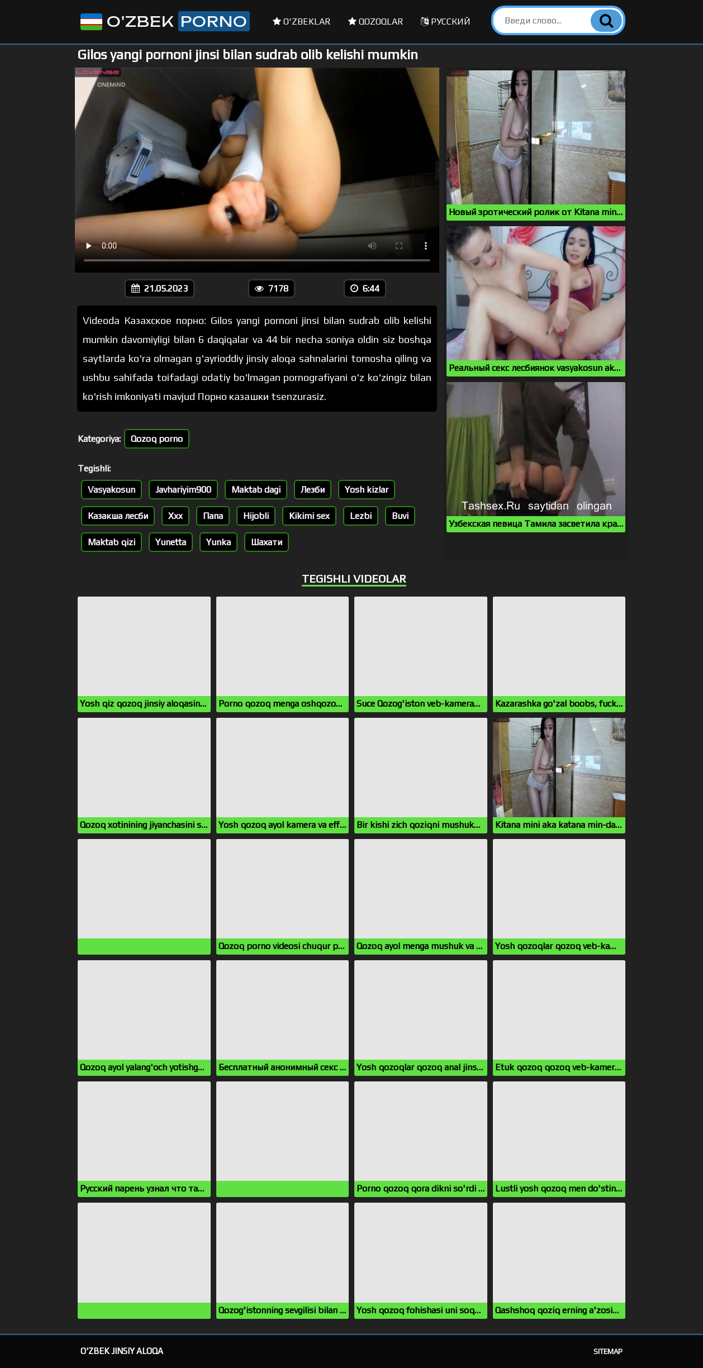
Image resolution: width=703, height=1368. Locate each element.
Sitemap (608, 1351)
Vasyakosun (111, 489)
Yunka (218, 542)
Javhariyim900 (183, 489)
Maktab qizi (111, 542)
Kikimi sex (309, 516)
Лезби (313, 489)
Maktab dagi (256, 489)
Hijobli (256, 516)
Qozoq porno (157, 438)
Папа (213, 516)
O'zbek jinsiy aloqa (121, 1351)
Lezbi (361, 516)
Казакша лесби (118, 516)
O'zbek (164, 21)
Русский (446, 21)
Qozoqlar (375, 21)
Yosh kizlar (366, 489)
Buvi (400, 516)
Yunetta (170, 542)
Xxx (175, 516)
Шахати (266, 542)
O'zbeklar (302, 21)
